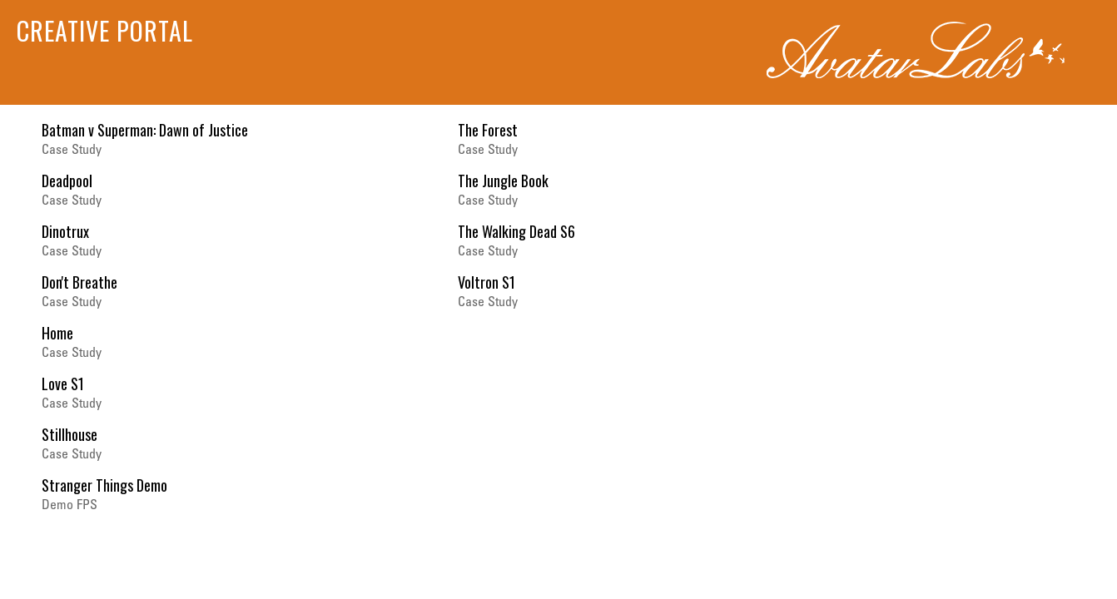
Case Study (72, 150)
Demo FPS (69, 505)
